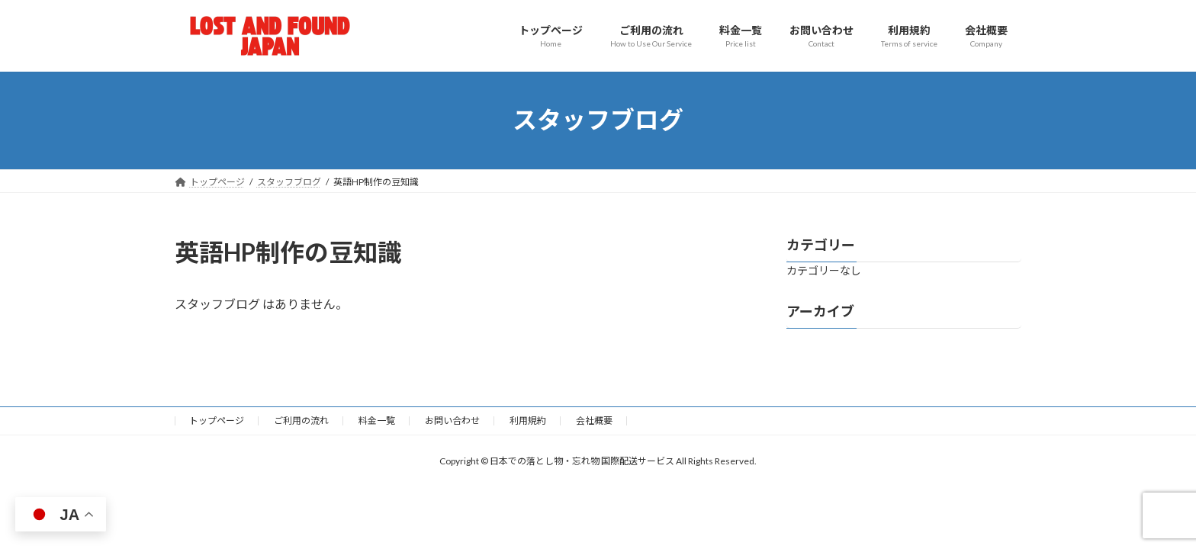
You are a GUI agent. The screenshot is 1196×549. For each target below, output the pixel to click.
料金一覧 (376, 420)
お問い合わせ (452, 420)
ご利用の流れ (301, 420)
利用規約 (528, 420)
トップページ (216, 420)
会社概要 (594, 420)
